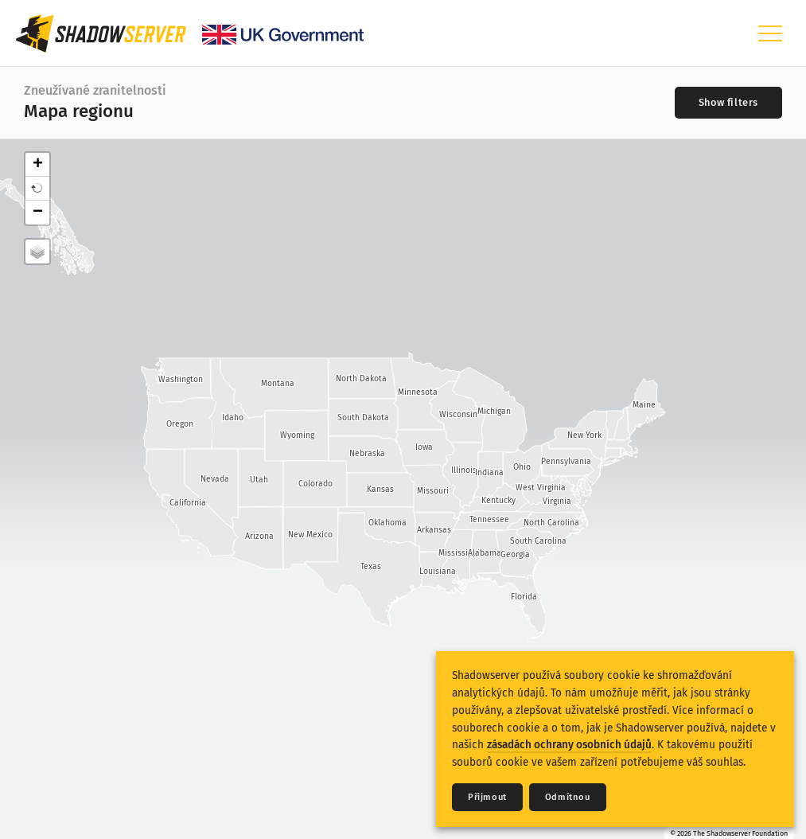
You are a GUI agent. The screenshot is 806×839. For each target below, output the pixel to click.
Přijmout (487, 797)
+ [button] (38, 165)
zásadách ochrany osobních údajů (569, 744)
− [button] (38, 212)
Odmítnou (567, 797)
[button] (37, 189)
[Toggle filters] (728, 103)
